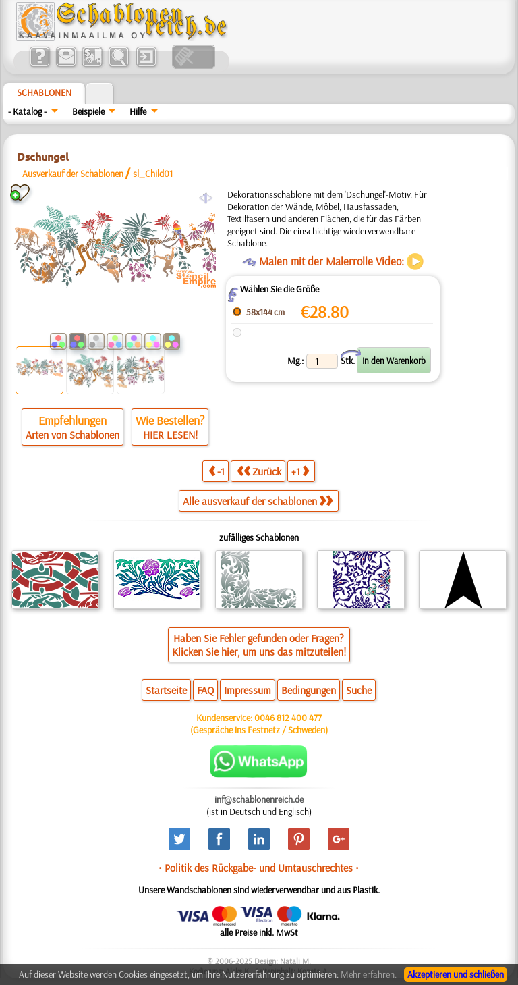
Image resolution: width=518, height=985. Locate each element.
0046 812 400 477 (288, 718)
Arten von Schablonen (72, 435)
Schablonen (44, 92)
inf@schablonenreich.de (259, 799)
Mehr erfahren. (369, 974)
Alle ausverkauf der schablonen (258, 501)
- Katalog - (27, 111)
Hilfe (138, 111)
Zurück (259, 470)
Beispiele (88, 111)
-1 (216, 470)
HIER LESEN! (170, 435)
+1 (300, 470)
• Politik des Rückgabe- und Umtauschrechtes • (259, 867)
